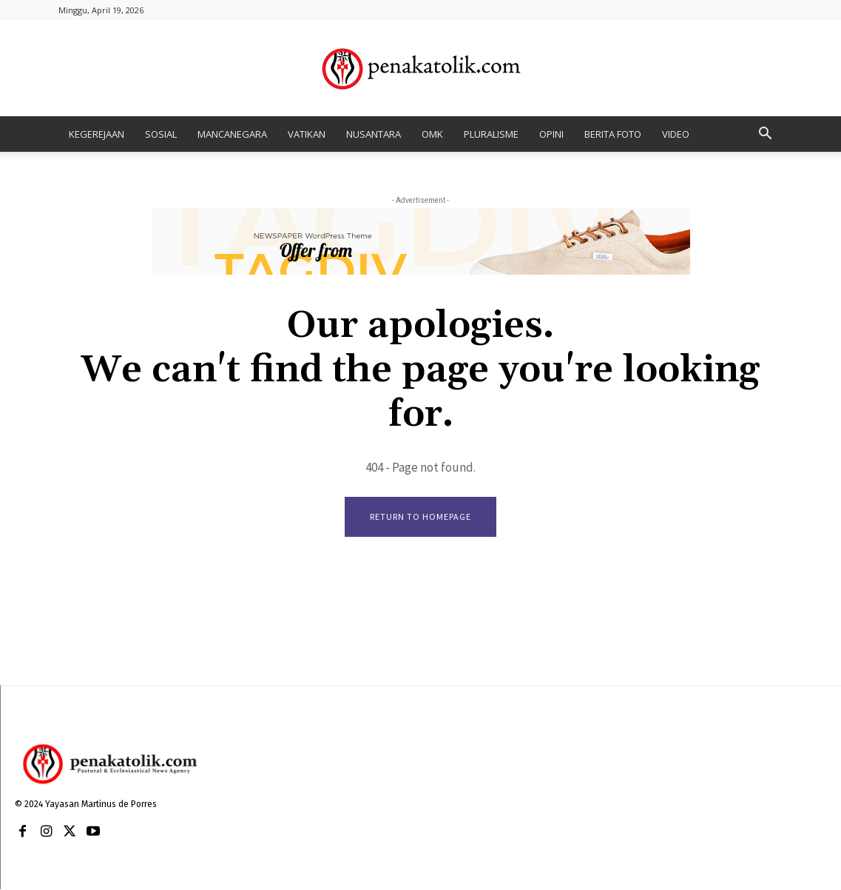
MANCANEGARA (232, 134)
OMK (432, 134)
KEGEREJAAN (96, 134)
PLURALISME (491, 134)
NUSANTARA (373, 134)
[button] (765, 135)
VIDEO (675, 134)
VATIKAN (306, 134)
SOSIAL (161, 134)
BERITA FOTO (612, 134)
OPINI (551, 134)
